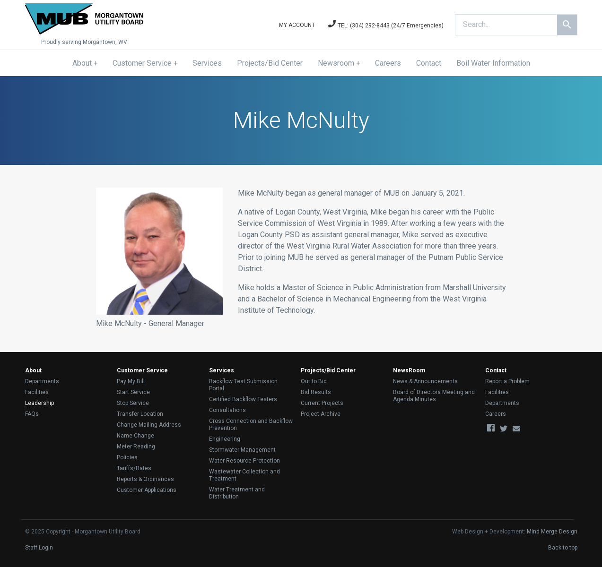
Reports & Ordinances (145, 479)
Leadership (39, 403)
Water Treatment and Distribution (237, 493)
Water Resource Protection (244, 460)
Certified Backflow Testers (243, 399)
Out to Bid (314, 381)
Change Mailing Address (149, 424)
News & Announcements (425, 381)
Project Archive (320, 414)
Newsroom (336, 63)
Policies (127, 457)
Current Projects (322, 403)
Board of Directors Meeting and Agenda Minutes (434, 396)
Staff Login (39, 547)
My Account (297, 25)
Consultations (227, 410)
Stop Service (133, 403)
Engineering (224, 439)
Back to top (562, 547)
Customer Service (142, 63)
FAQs (32, 414)
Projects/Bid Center (270, 63)
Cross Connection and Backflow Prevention (251, 424)
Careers (388, 63)
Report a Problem (507, 381)
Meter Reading (136, 446)
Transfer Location (140, 414)
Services (207, 63)
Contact (428, 63)
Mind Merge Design (552, 531)
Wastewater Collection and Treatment (244, 475)
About (82, 63)
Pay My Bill (131, 381)
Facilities (37, 392)
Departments (42, 381)
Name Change (135, 435)
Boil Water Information (493, 63)
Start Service (133, 392)
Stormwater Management (242, 450)
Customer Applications (146, 490)
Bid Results (316, 392)
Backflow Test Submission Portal (243, 385)
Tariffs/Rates (134, 468)
